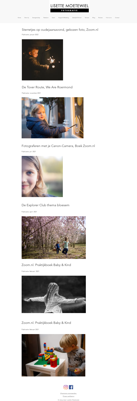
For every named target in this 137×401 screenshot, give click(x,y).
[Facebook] (71, 387)
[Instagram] (66, 387)
